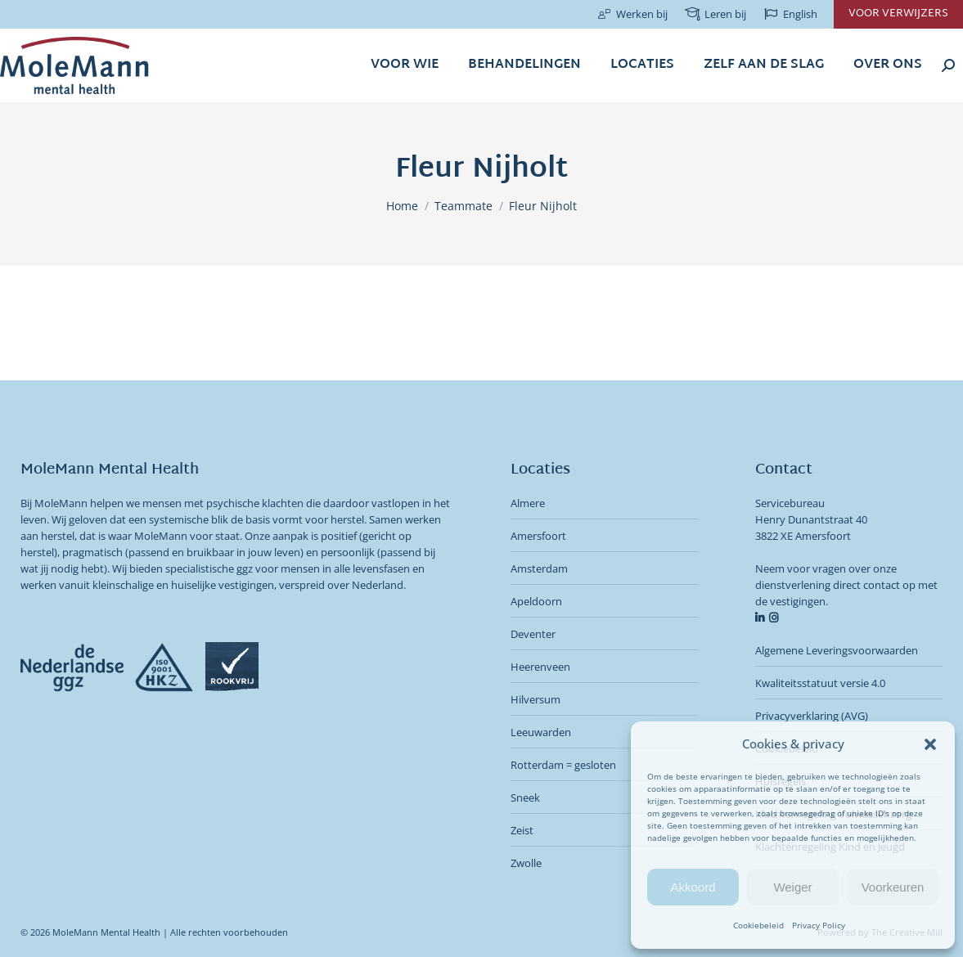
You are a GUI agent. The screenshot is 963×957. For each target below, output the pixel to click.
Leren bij (715, 14)
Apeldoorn (536, 601)
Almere (528, 503)
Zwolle (526, 863)
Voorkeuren (893, 887)
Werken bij (632, 14)
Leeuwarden (541, 732)
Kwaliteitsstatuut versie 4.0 (820, 683)
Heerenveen (540, 666)
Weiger (792, 887)
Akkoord (692, 887)
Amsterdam (539, 568)
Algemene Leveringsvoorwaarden (836, 650)
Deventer (533, 634)
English (790, 14)
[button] (930, 744)
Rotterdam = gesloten (563, 764)
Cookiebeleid (758, 925)
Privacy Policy (818, 925)
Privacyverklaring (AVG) (811, 715)
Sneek (525, 797)
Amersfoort (538, 535)
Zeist (522, 830)
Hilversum (535, 699)
